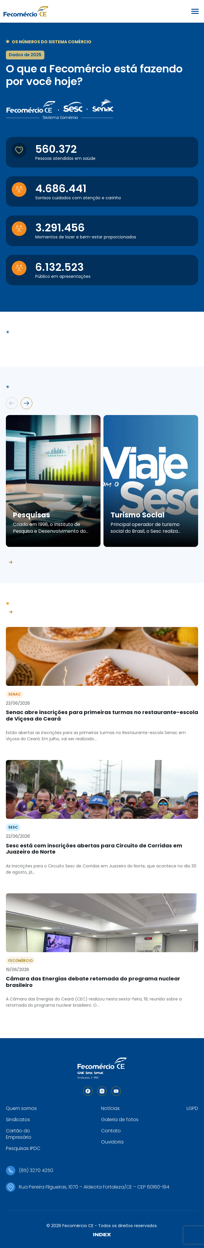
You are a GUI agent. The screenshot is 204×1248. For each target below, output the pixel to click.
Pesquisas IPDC (23, 1148)
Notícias (110, 1108)
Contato (111, 1130)
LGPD (192, 1108)
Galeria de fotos (119, 1119)
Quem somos (21, 1108)
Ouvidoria (112, 1142)
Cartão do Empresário (18, 1134)
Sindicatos (18, 1119)
